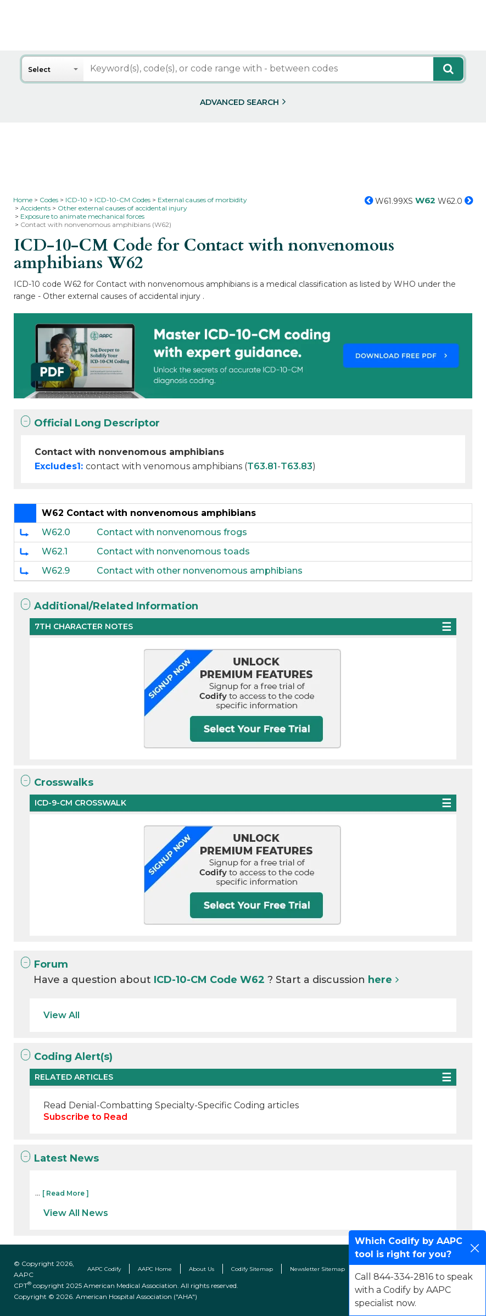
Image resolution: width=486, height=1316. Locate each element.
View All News (75, 1213)
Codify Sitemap (252, 1269)
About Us (201, 1269)
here (380, 980)
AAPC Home (155, 1269)
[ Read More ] (65, 1193)
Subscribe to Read (85, 1117)
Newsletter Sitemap (317, 1269)
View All (61, 1015)
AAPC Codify (104, 1269)
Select (39, 69)
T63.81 (262, 466)
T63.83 (296, 466)
